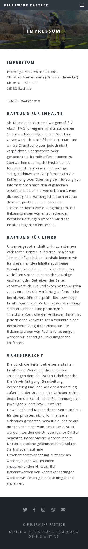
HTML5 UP (66, 532)
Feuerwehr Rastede (26, 5)
